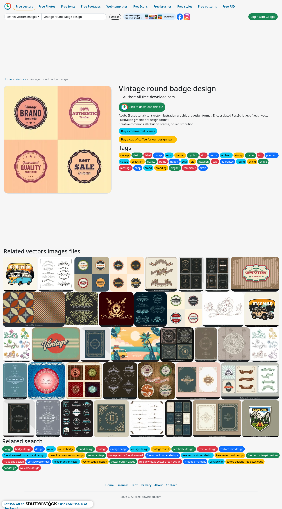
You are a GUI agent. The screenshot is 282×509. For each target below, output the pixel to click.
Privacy (146, 485)
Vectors (21, 79)
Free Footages (91, 6)
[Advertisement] (141, 50)
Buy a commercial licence (138, 131)
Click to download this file (142, 107)
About (158, 485)
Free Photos (47, 6)
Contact (171, 485)
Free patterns (207, 6)
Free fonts (68, 6)
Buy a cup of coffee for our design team (147, 139)
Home (8, 79)
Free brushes (162, 6)
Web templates (117, 6)
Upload (115, 17)
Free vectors (24, 6)
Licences (122, 485)
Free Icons (140, 6)
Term (134, 485)
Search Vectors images (22, 17)
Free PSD (229, 6)
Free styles (184, 6)
